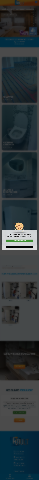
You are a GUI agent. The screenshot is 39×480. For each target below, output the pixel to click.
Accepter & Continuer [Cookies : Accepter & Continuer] (19, 241)
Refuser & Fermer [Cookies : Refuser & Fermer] (19, 244)
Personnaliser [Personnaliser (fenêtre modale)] (19, 247)
